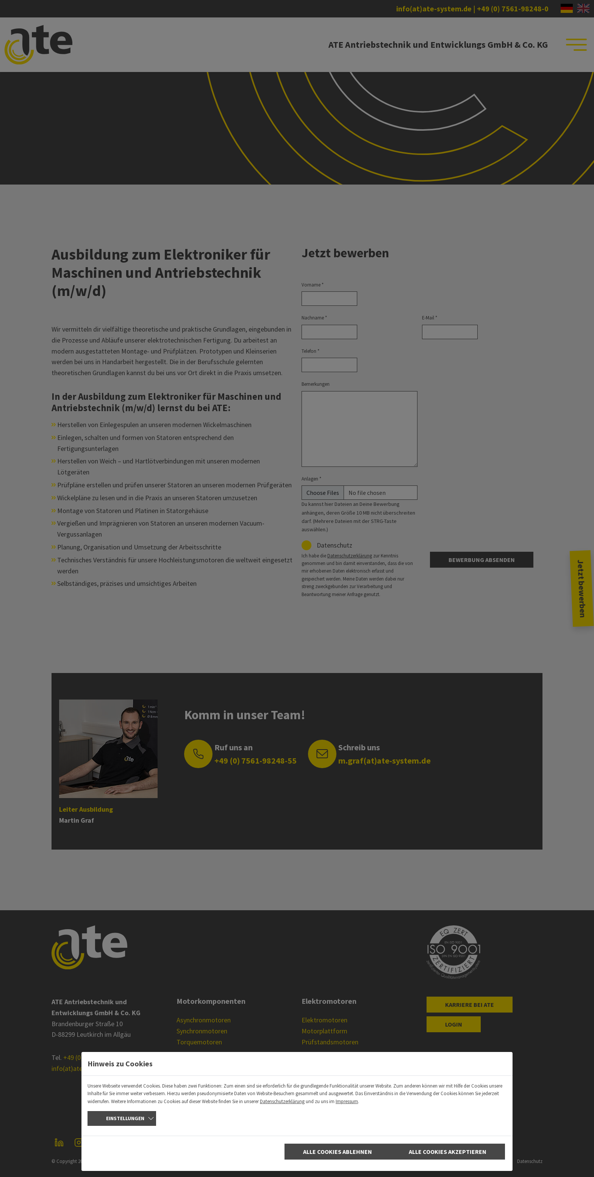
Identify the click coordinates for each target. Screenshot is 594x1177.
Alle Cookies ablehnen (337, 1151)
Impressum (347, 1101)
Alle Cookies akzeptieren (447, 1151)
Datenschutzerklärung (282, 1101)
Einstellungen (125, 1118)
